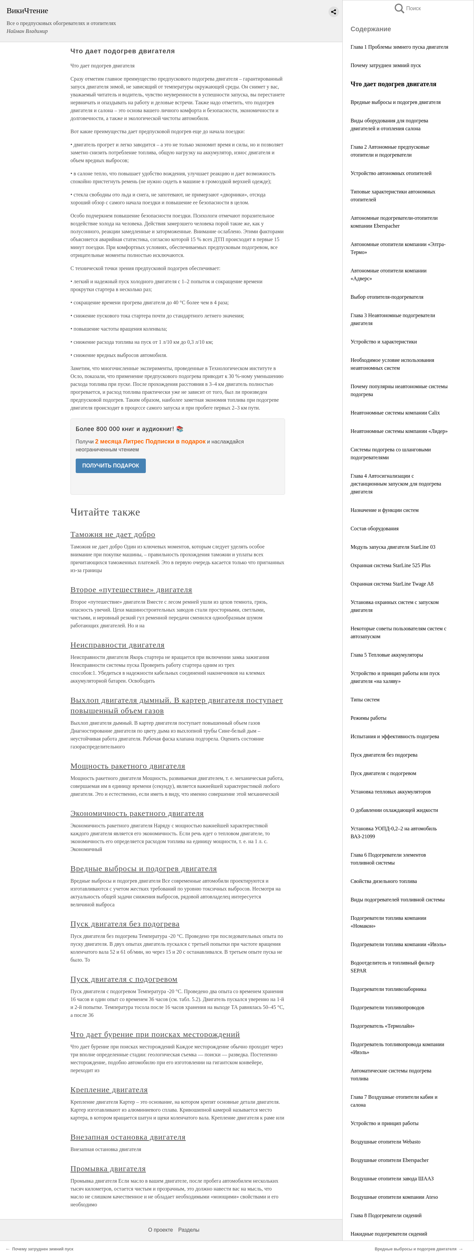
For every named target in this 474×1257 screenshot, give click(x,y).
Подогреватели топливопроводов (387, 1007)
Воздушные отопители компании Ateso (394, 1197)
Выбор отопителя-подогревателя (387, 297)
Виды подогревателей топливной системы (398, 899)
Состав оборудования (375, 528)
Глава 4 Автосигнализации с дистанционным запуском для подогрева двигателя (396, 483)
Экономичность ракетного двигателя (137, 813)
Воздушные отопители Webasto (386, 1141)
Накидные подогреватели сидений (389, 1234)
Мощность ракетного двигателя (127, 766)
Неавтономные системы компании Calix (395, 412)
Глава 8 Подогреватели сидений (386, 1215)
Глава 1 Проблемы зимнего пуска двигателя (399, 47)
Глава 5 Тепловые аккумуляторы (387, 655)
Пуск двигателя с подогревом (383, 773)
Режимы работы (368, 718)
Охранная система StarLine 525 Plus (391, 565)
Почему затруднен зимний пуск (386, 65)
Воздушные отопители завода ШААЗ (392, 1178)
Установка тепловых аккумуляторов (391, 791)
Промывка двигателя (108, 1168)
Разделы (188, 1230)
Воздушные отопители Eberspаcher (390, 1160)
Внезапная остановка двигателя (128, 1137)
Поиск (407, 8)
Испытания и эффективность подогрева (395, 736)
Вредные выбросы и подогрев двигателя (396, 102)
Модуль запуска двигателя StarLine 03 (393, 547)
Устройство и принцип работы (385, 1123)
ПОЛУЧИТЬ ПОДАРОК (110, 465)
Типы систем (365, 699)
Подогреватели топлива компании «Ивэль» (398, 944)
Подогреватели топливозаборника (388, 989)
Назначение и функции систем (385, 510)
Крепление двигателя (109, 1089)
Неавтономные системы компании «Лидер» (399, 431)
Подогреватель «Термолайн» (382, 1026)
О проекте (160, 1230)
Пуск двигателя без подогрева (384, 755)
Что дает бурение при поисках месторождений (155, 1034)
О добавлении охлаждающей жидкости (394, 810)
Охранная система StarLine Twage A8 (392, 584)
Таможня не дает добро (112, 534)
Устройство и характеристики (384, 341)
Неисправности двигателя (117, 645)
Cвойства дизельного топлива (384, 881)
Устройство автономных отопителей (391, 173)
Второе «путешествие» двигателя (131, 589)
